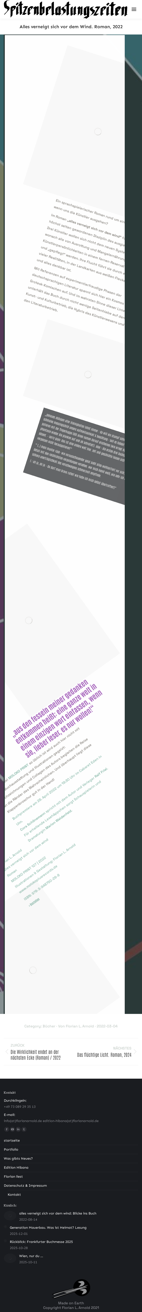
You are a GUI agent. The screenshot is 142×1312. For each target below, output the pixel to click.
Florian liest (13, 1176)
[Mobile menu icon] (134, 9)
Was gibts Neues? (18, 1158)
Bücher (49, 1026)
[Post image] (10, 1215)
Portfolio (11, 1149)
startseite (12, 1140)
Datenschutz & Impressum (25, 1185)
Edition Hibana (16, 1167)
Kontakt (14, 1194)
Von (76, 1026)
